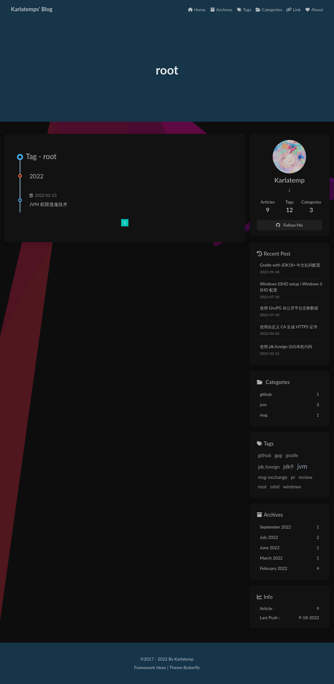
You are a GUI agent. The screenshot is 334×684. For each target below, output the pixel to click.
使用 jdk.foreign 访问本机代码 (286, 346)
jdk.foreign (269, 466)
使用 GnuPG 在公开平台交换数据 (289, 307)
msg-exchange (273, 477)
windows (292, 486)
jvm (302, 466)
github (264, 455)
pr (293, 477)
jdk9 (288, 466)
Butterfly (191, 667)
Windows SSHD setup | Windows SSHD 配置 (291, 286)
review (305, 477)
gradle (292, 455)
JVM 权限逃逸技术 (48, 204)
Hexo (161, 667)
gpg (278, 455)
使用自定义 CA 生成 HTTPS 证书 (288, 326)
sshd (275, 486)
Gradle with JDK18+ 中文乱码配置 (290, 265)
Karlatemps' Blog (32, 9)
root (262, 486)
